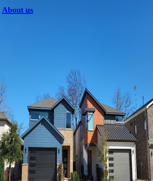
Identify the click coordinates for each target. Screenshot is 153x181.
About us (17, 9)
